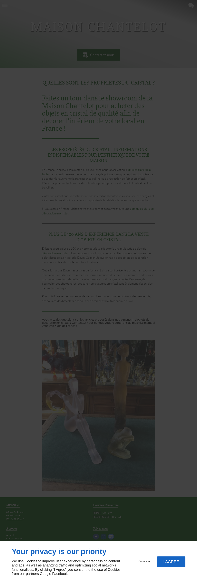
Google (45, 574)
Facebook (60, 574)
